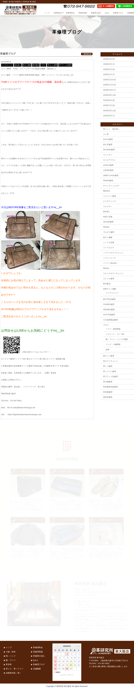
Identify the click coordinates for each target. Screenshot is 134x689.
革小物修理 (107, 382)
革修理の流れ (96, 13)
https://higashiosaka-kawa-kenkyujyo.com (24, 414)
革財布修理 (107, 397)
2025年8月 (107, 100)
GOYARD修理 (109, 150)
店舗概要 (130, 13)
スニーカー (107, 155)
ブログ (43, 65)
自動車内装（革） (13, 673)
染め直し (18, 65)
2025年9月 (107, 95)
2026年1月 (107, 74)
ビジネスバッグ (7, 65)
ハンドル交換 (108, 242)
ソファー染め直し (110, 263)
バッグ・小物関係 (113, 344)
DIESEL (106, 227)
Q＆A (107, 13)
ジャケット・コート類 (115, 334)
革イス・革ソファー (14, 669)
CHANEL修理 (108, 304)
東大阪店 (36, 65)
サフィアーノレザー (111, 186)
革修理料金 (70, 13)
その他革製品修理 (110, 320)
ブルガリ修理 (108, 232)
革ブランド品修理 (65, 65)
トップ (47, 13)
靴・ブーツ (11, 660)
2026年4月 (107, 59)
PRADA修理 (108, 180)
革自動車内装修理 (110, 387)
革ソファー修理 (109, 371)
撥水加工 (106, 191)
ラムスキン (107, 206)
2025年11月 (108, 85)
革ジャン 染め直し (111, 129)
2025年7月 (107, 105)
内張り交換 (107, 217)
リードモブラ (108, 248)
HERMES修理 (109, 309)
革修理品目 (58, 13)
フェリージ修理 (109, 196)
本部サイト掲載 (109, 289)
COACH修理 (108, 165)
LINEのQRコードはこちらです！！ (26, 352)
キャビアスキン (109, 160)
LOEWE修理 (108, 170)
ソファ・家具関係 (113, 329)
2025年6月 (107, 111)
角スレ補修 (27, 65)
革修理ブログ (118, 13)
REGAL (106, 268)
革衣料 (9, 664)
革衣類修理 (107, 392)
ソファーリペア (109, 258)
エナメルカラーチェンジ (113, 273)
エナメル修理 (108, 279)
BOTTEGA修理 (109, 299)
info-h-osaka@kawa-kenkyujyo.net (21, 408)
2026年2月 (107, 69)
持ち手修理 (107, 144)
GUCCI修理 (108, 139)
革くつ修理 (107, 366)
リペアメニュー (112, 293)
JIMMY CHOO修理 (110, 175)
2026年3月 (107, 64)
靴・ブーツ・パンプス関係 (117, 339)
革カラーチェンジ (110, 361)
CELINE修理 (108, 222)
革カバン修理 (52, 65)
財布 (107, 350)
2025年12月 (108, 80)
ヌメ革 (106, 134)
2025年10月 (108, 90)
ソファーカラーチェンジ (113, 253)
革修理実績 (82, 13)
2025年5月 (107, 116)
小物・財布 (11, 652)
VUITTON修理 (109, 315)
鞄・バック (11, 656)
